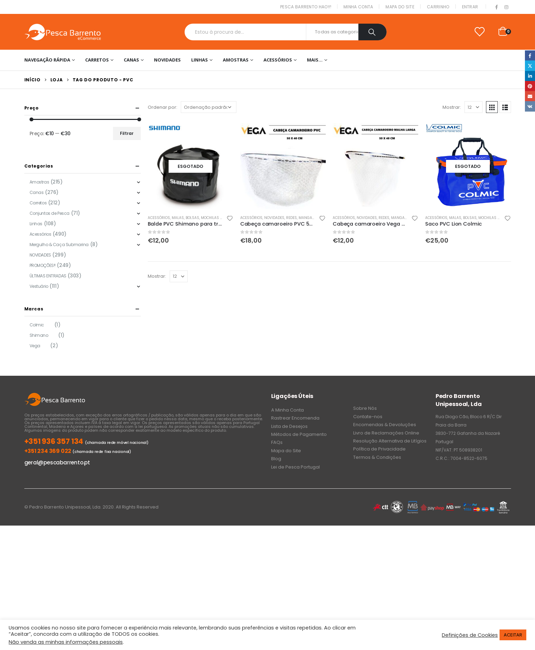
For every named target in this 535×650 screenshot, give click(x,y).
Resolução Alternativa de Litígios (390, 441)
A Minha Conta (287, 410)
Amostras (236, 60)
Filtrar (126, 133)
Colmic (37, 325)
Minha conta (358, 7)
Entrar (470, 7)
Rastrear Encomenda (295, 418)
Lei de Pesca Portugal (295, 467)
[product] (190, 166)
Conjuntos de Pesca (50, 213)
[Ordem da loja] (208, 107)
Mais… (315, 60)
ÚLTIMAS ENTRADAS (48, 276)
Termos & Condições (377, 457)
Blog (276, 458)
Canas (131, 60)
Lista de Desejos (289, 426)
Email (530, 96)
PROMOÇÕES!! (43, 265)
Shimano (39, 335)
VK (530, 106)
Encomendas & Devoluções (384, 424)
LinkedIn (530, 76)
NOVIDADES (167, 60)
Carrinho (438, 7)
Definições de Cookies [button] (470, 635)
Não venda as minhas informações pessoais (66, 642)
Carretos (97, 60)
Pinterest (530, 86)
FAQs (277, 442)
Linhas (199, 60)
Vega (35, 346)
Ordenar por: (162, 107)
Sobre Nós (365, 408)
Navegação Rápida (47, 60)
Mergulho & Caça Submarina (59, 244)
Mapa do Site (400, 7)
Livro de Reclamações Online (386, 433)
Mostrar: (452, 107)
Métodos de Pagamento (299, 434)
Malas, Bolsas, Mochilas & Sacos (204, 217)
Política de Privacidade (379, 449)
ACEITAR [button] (513, 635)
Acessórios (278, 60)
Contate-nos (367, 416)
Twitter (530, 65)
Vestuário (39, 286)
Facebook (530, 55)
